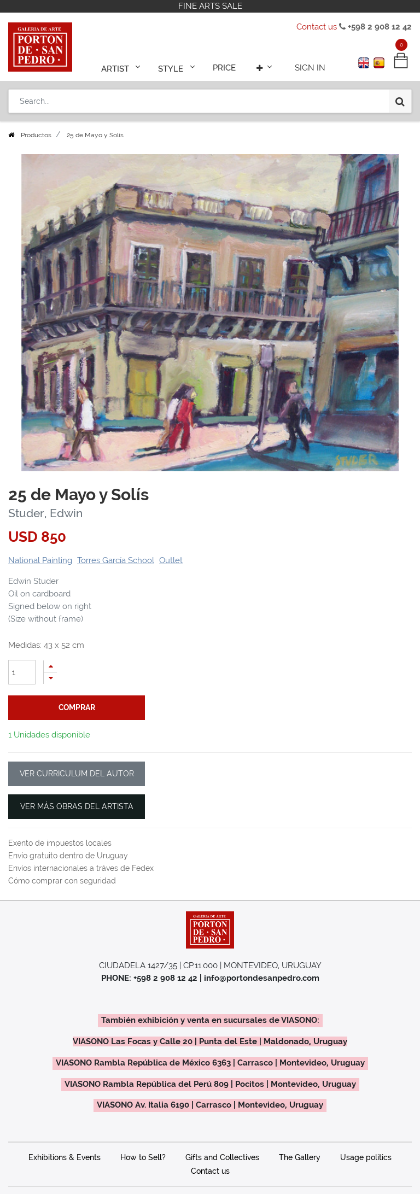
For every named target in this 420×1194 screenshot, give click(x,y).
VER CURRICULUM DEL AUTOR (77, 773)
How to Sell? (143, 1157)
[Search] (400, 99)
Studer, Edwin (45, 513)
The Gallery (299, 1157)
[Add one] (50, 666)
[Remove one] (50, 678)
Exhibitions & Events (64, 1157)
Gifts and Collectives (222, 1157)
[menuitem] (224, 66)
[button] (261, 66)
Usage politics (366, 1157)
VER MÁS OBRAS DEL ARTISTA (76, 806)
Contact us (316, 27)
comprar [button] (77, 707)
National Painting (40, 560)
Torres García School (115, 560)
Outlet (171, 560)
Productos (36, 135)
